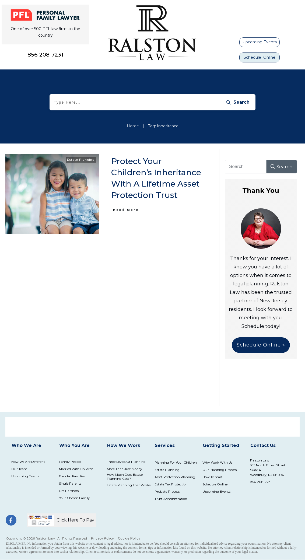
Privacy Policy (102, 538)
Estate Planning (81, 160)
